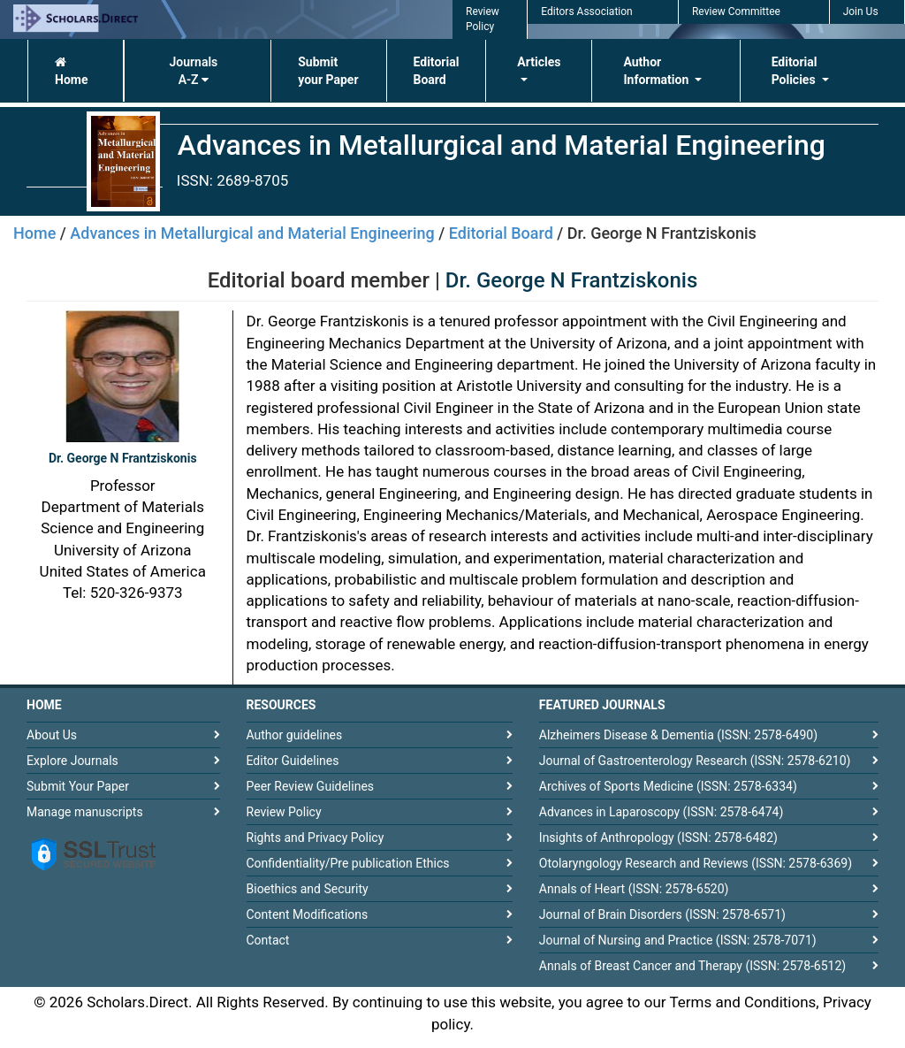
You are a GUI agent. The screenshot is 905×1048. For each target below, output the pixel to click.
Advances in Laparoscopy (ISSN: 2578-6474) (661, 812)
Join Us (860, 11)
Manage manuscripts (85, 812)
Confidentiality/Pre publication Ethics (348, 863)
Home (71, 71)
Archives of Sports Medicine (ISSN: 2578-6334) (668, 786)
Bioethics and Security (308, 889)
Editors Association (586, 11)
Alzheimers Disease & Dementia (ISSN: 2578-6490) (678, 735)
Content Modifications (308, 914)
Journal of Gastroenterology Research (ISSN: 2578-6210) (695, 760)
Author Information (657, 71)
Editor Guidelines (293, 760)
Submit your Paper (328, 71)
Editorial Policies (795, 71)
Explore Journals (72, 760)
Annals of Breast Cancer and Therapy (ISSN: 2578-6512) (692, 966)
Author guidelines (295, 735)
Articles (538, 62)
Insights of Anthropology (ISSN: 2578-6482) (658, 837)
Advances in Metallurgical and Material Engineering (252, 233)
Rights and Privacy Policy (315, 837)
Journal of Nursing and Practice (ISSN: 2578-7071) (678, 940)
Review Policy (284, 812)
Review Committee (736, 11)
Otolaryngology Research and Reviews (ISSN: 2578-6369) (695, 863)
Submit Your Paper (78, 786)
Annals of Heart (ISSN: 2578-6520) (634, 889)
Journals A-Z (193, 71)
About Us (52, 735)
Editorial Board (437, 71)
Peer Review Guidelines (311, 786)
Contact (268, 940)
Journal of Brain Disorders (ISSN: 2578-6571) (662, 914)
